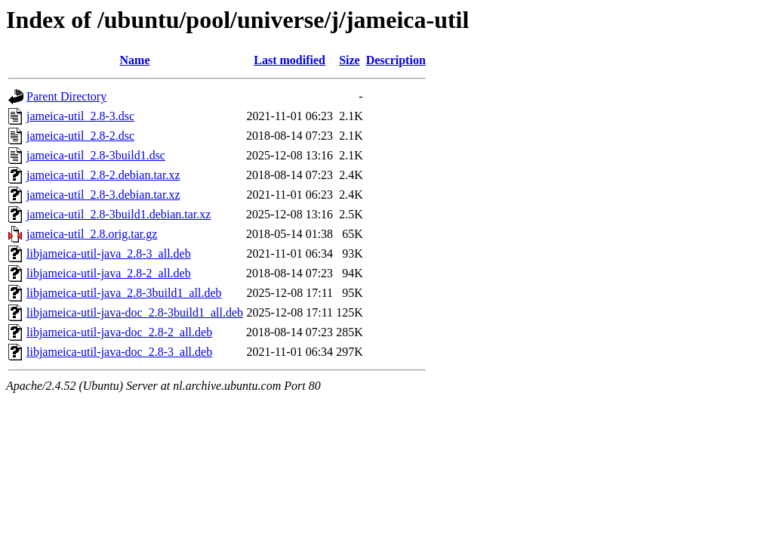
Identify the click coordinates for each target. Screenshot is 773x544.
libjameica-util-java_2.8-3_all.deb (108, 253)
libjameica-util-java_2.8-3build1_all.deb (124, 292)
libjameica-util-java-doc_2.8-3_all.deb (119, 351)
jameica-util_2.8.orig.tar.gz (91, 233)
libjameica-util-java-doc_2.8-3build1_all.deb (134, 312)
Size (349, 60)
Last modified (289, 60)
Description (396, 60)
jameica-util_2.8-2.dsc (80, 135)
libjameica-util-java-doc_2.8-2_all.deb (119, 332)
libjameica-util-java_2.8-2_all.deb (108, 273)
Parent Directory (66, 96)
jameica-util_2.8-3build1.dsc (95, 155)
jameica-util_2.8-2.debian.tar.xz (103, 174)
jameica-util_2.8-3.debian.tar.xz (103, 194)
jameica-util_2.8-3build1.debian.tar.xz (118, 214)
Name (135, 60)
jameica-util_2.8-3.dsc (80, 116)
